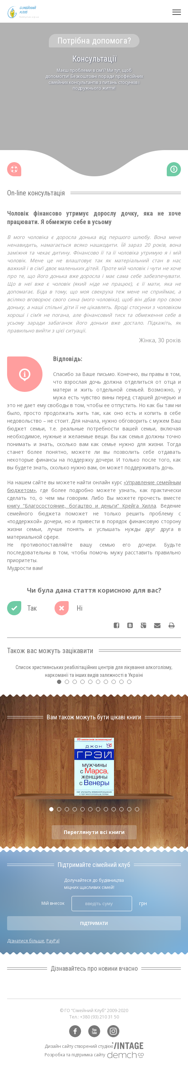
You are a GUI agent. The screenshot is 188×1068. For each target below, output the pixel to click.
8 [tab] (115, 683)
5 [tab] (92, 683)
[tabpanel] (94, 112)
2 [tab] (68, 683)
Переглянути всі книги (94, 832)
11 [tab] (131, 811)
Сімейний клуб (23, 12)
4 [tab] (84, 683)
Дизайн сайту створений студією (79, 1046)
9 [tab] (123, 683)
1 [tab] (60, 683)
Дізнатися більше (25, 941)
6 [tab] (99, 683)
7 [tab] (107, 683)
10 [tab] (131, 683)
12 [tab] (138, 811)
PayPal (52, 941)
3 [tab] (76, 683)
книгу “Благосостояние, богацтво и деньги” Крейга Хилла (81, 505)
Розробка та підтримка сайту (75, 1055)
